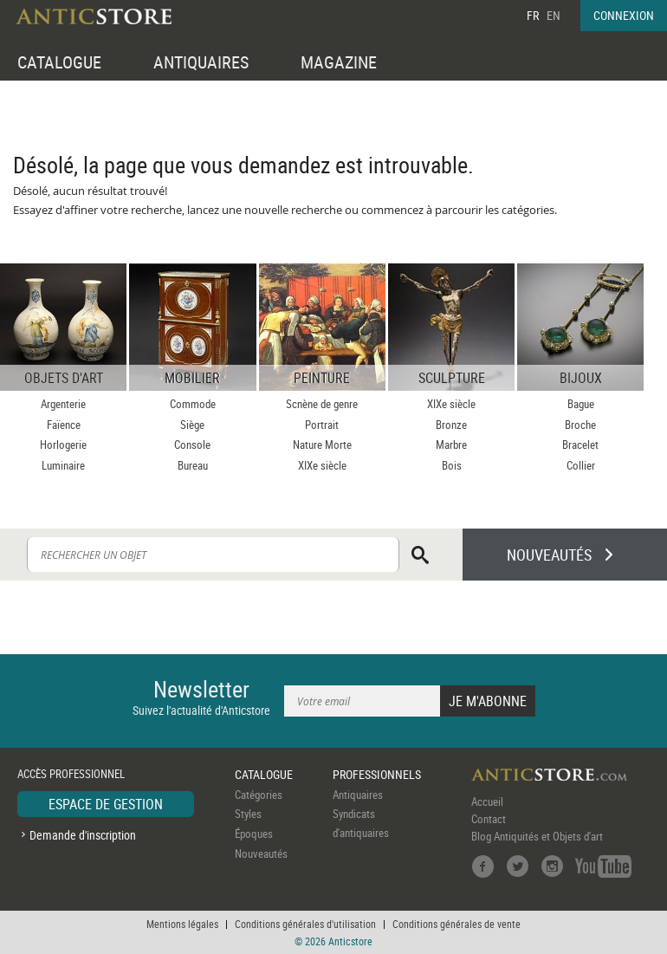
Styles (248, 813)
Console (192, 444)
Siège (192, 424)
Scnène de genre (322, 404)
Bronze (451, 424)
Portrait (322, 424)
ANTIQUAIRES (201, 62)
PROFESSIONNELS (377, 774)
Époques (254, 833)
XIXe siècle (322, 465)
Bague (580, 404)
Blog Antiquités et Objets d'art (537, 836)
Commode (193, 404)
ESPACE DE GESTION (106, 804)
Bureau (193, 465)
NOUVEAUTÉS (549, 554)
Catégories (258, 794)
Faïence (64, 424)
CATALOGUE (59, 62)
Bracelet (580, 444)
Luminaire (63, 465)
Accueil (487, 801)
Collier (581, 465)
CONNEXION (623, 15)
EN (553, 15)
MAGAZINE (339, 62)
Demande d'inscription (82, 835)
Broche (580, 424)
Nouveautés (261, 853)
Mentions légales (182, 924)
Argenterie (63, 404)
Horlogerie (63, 444)
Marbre (451, 444)
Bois (452, 465)
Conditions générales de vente (456, 924)
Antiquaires (358, 794)
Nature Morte (322, 444)
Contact (488, 819)
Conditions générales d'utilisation (305, 924)
